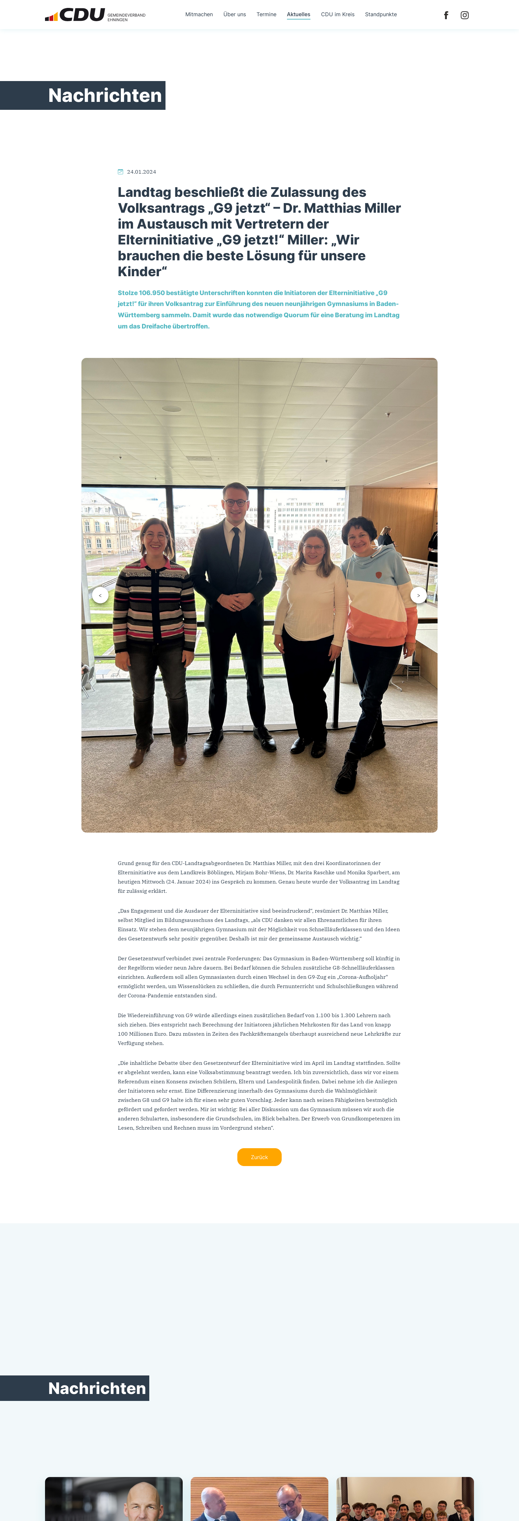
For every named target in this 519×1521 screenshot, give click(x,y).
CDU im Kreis (337, 14)
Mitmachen (199, 14)
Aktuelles (298, 14)
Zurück (259, 1157)
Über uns (234, 14)
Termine (266, 14)
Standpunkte (381, 14)
